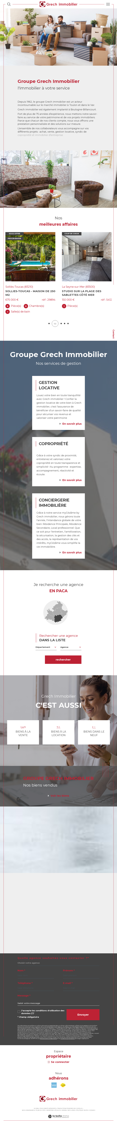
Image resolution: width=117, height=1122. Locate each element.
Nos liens (71, 1105)
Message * (24, 991)
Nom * (21, 966)
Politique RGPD (82, 1105)
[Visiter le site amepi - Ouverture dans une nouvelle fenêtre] (54, 1080)
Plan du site (40, 1105)
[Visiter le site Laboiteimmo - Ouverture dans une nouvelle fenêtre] (58, 1114)
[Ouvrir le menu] (108, 4)
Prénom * (69, 966)
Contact (113, 334)
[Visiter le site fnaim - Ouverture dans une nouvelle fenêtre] (63, 1080)
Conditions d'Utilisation (67, 1033)
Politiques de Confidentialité (48, 1033)
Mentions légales (53, 1105)
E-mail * (68, 978)
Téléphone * (25, 978)
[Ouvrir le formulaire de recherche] (9, 4)
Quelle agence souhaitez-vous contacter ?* (53, 953)
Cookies (92, 1105)
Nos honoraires (28, 1105)
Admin (64, 1105)
